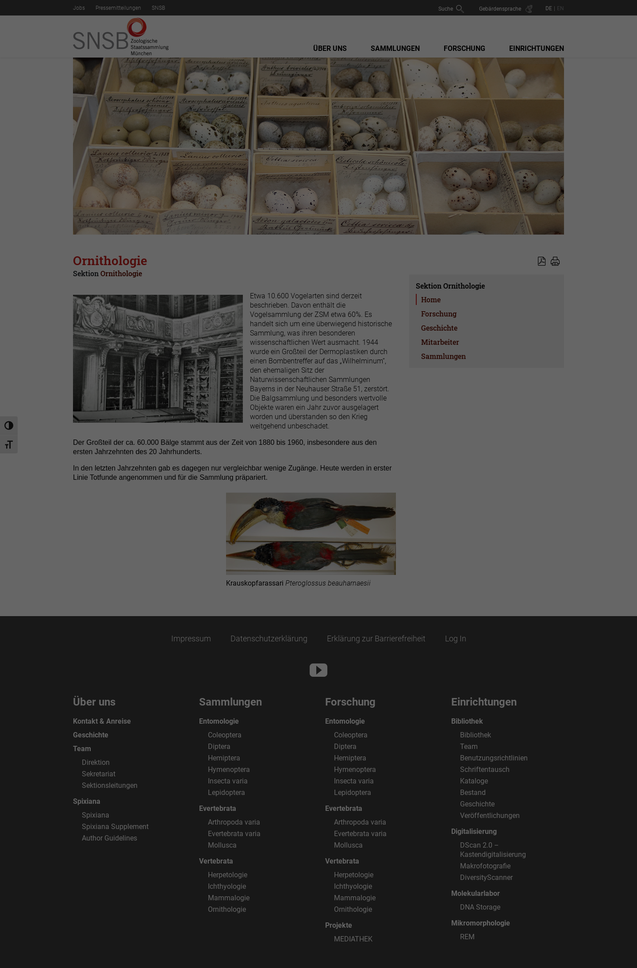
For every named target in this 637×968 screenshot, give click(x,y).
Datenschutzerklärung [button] (322, 606)
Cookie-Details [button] (276, 606)
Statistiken (308, 478)
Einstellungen (221, 458)
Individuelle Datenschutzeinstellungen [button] (318, 587)
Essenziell (235, 478)
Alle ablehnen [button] (318, 561)
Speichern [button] (318, 535)
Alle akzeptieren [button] (318, 509)
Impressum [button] (364, 606)
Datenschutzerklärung (262, 450)
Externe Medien (388, 478)
